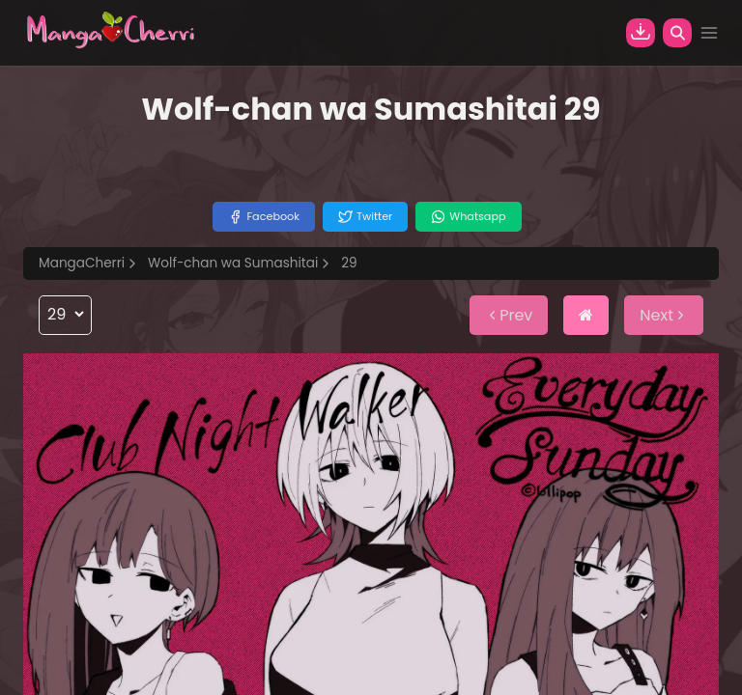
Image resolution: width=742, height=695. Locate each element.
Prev (509, 315)
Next (663, 315)
